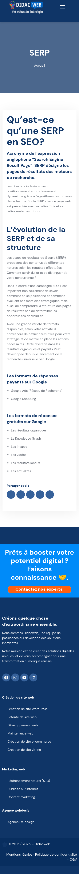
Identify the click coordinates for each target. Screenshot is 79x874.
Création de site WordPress (28, 709)
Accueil (39, 65)
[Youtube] (24, 677)
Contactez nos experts (39, 589)
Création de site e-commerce (29, 742)
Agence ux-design (21, 822)
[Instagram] (15, 677)
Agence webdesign (16, 810)
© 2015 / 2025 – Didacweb (29, 844)
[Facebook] (6, 677)
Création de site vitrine (24, 750)
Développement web (23, 725)
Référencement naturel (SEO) (29, 781)
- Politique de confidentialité (54, 854)
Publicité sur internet (23, 789)
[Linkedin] (33, 677)
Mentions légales (19, 854)
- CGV (72, 859)
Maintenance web (20, 733)
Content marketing (21, 797)
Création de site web (18, 697)
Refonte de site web (22, 717)
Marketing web (13, 769)
